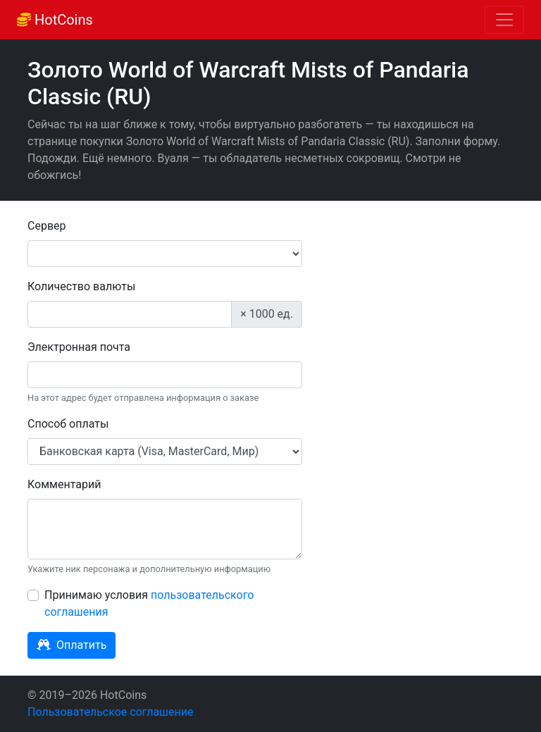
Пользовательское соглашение (110, 712)
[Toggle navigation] (504, 20)
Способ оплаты (67, 423)
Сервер (46, 225)
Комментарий (64, 484)
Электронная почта (78, 347)
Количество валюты (81, 286)
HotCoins (55, 19)
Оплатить (71, 645)
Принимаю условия (149, 603)
